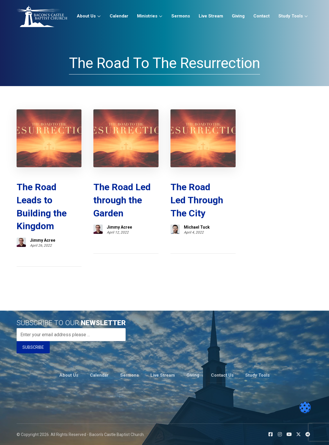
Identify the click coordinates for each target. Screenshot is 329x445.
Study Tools (257, 375)
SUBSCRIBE (33, 347)
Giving (192, 375)
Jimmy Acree (42, 240)
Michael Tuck (197, 227)
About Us (68, 375)
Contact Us (222, 375)
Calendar (99, 375)
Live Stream (162, 375)
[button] (270, 434)
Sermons (129, 375)
